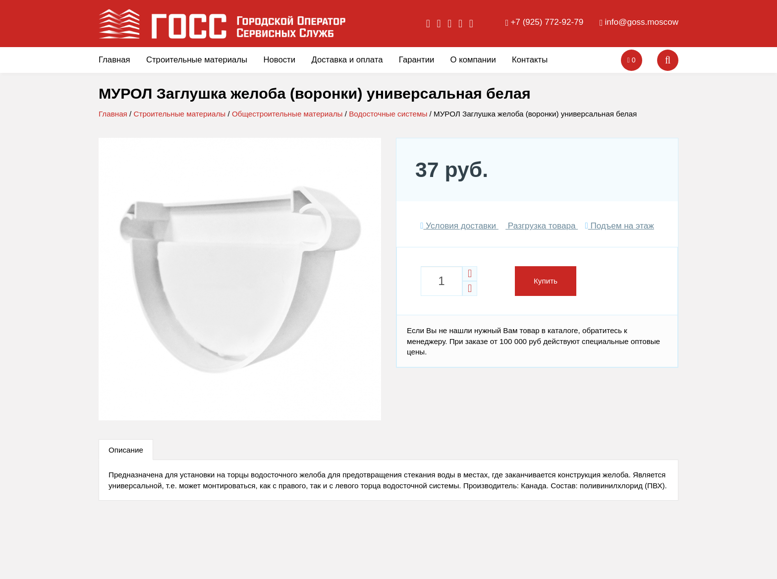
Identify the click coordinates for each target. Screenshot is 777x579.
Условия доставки (459, 226)
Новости (279, 59)
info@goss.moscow (641, 22)
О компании (473, 59)
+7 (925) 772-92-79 (546, 22)
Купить (545, 281)
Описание (126, 450)
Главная (114, 59)
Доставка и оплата (347, 59)
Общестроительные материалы (287, 114)
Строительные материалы (196, 59)
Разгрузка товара (541, 226)
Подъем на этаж (619, 226)
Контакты (530, 59)
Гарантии (417, 59)
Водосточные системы (388, 114)
